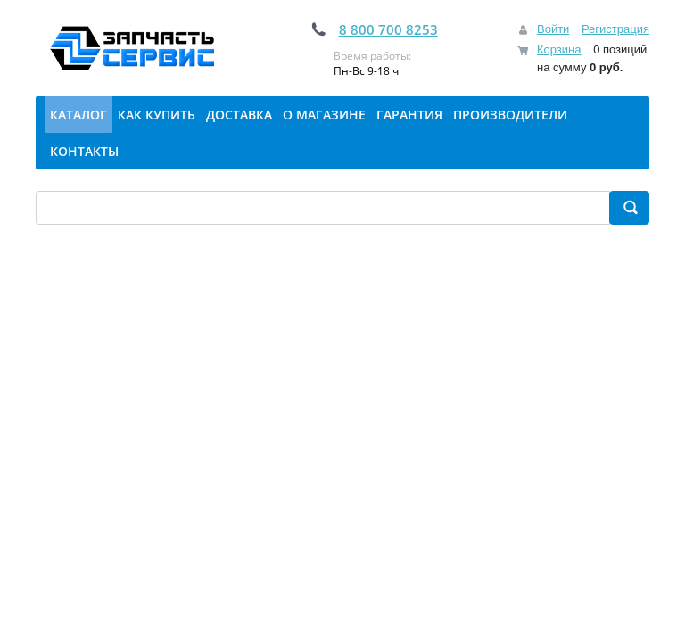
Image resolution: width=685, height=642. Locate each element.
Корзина (559, 49)
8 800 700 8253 (388, 29)
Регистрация (615, 29)
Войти (553, 29)
